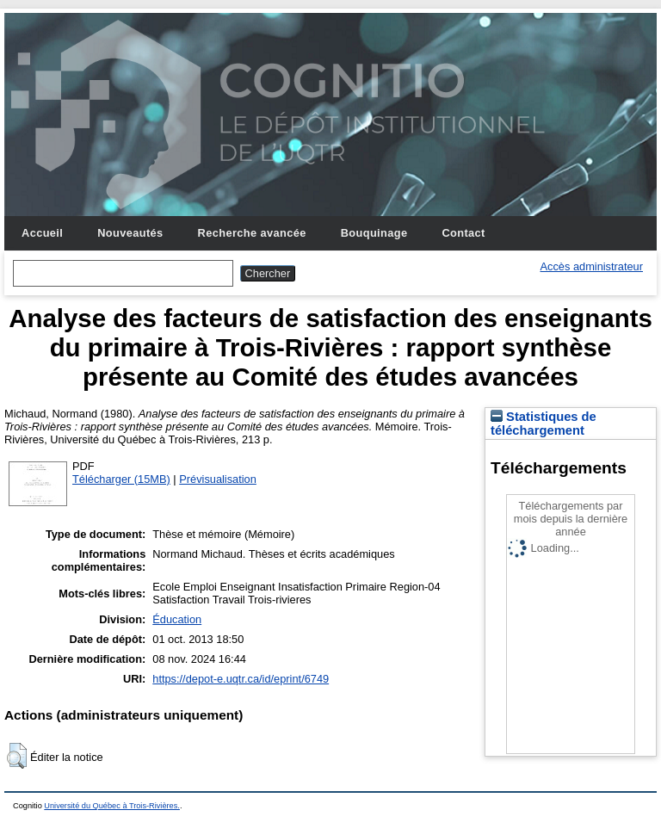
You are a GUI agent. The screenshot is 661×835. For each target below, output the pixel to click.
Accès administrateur (592, 266)
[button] (17, 756)
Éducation (176, 619)
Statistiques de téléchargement (543, 423)
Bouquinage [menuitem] (374, 232)
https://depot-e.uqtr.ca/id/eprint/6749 (240, 678)
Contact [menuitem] (463, 232)
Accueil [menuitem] (42, 232)
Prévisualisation (217, 479)
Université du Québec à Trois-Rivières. (112, 805)
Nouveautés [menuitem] (130, 232)
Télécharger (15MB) (121, 479)
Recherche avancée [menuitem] (252, 232)
